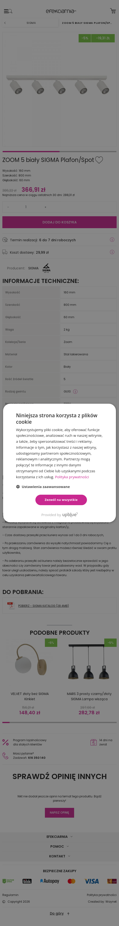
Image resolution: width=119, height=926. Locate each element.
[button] (43, 486)
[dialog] (59, 463)
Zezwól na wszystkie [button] (61, 500)
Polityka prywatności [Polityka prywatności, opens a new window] (72, 476)
